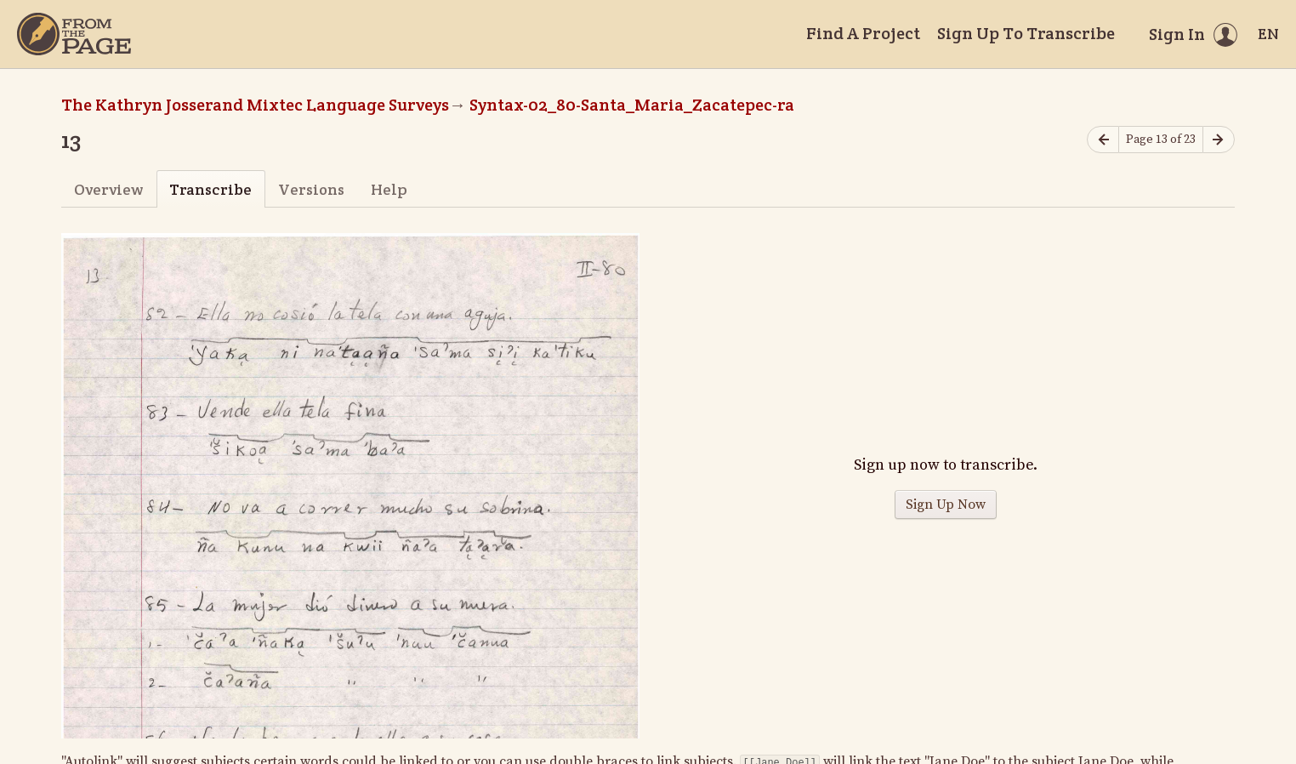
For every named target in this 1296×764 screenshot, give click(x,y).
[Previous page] (1103, 140)
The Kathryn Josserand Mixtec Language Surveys (255, 105)
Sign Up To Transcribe (1026, 33)
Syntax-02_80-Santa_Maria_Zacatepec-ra (631, 105)
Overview (108, 189)
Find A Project (863, 33)
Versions (311, 189)
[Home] (74, 34)
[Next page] (1218, 140)
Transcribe (210, 189)
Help (389, 189)
